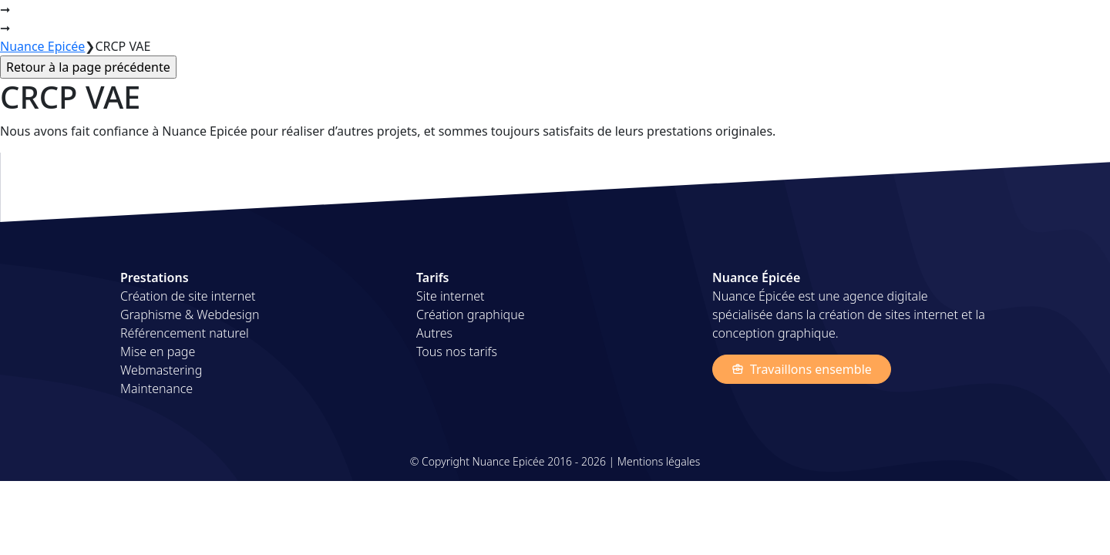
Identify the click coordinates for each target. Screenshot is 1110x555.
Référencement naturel (184, 333)
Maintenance (156, 388)
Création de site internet (187, 296)
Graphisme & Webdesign (190, 314)
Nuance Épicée (162, 21)
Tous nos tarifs (456, 351)
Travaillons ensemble (802, 369)
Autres (434, 333)
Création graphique (470, 314)
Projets (840, 21)
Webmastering (161, 370)
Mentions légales (658, 461)
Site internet (450, 296)
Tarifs (895, 21)
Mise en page (157, 351)
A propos (954, 21)
